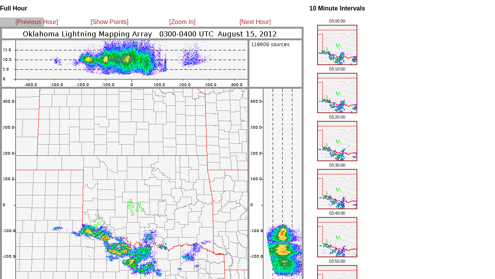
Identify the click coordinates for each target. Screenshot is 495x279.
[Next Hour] (255, 22)
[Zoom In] (182, 22)
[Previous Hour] (36, 22)
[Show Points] (109, 22)
